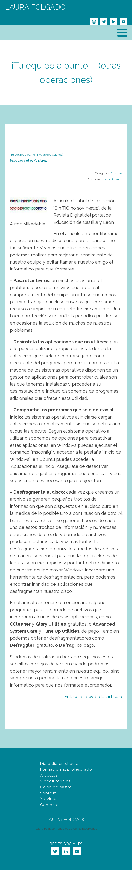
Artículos (116, 173)
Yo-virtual (49, 799)
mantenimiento (112, 179)
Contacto (49, 805)
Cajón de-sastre (56, 787)
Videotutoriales (55, 781)
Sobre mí (49, 793)
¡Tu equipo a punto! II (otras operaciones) (36, 154)
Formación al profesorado (66, 769)
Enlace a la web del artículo (93, 696)
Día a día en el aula (59, 763)
